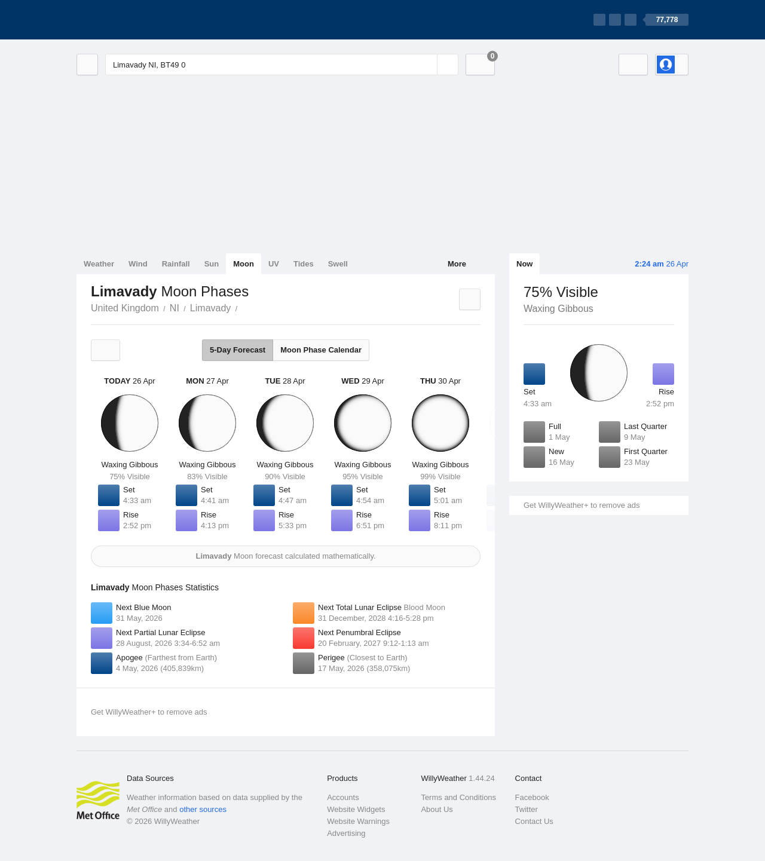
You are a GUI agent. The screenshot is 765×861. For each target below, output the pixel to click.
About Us (436, 809)
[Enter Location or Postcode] (281, 64)
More (457, 263)
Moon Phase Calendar (321, 349)
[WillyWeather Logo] (132, 19)
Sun (211, 263)
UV (273, 263)
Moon (243, 263)
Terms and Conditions (458, 797)
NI (174, 308)
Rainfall (176, 263)
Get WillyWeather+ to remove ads (581, 505)
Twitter (526, 809)
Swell (338, 263)
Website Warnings (358, 821)
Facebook (532, 797)
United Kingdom (125, 308)
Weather (99, 263)
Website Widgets (356, 809)
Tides (303, 263)
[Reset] (427, 64)
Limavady (210, 308)
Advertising (346, 833)
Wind (138, 263)
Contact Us (534, 821)
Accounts (343, 797)
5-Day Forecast (237, 349)
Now (524, 263)
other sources (203, 809)
